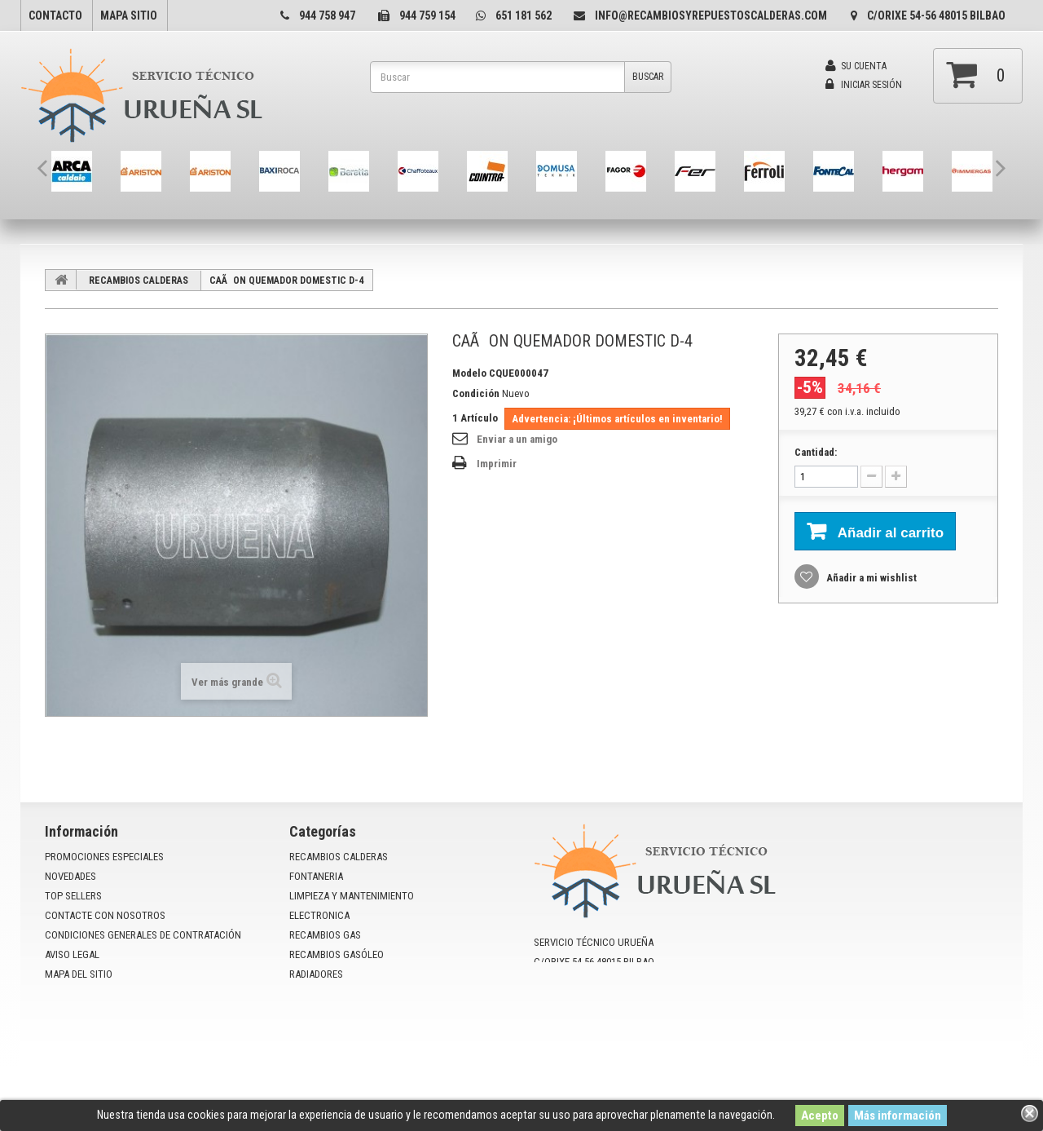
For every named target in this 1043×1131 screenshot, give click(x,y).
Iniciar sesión (863, 85)
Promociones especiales (104, 856)
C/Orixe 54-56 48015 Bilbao (936, 15)
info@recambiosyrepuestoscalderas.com (711, 15)
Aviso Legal (72, 954)
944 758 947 (327, 15)
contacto (55, 15)
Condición (475, 393)
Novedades (70, 876)
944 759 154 (427, 15)
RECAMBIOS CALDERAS (138, 280)
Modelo (469, 373)
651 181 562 (523, 15)
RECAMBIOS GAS (325, 935)
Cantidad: (815, 452)
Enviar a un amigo (517, 439)
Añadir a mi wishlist (870, 578)
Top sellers (73, 896)
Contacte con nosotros (105, 915)
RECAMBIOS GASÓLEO (336, 954)
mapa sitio (128, 15)
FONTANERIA (316, 876)
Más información (897, 1115)
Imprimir (497, 463)
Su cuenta (856, 66)
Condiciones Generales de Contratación (143, 935)
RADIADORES (316, 974)
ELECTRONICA (319, 915)
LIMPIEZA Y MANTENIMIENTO (351, 896)
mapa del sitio (78, 974)
